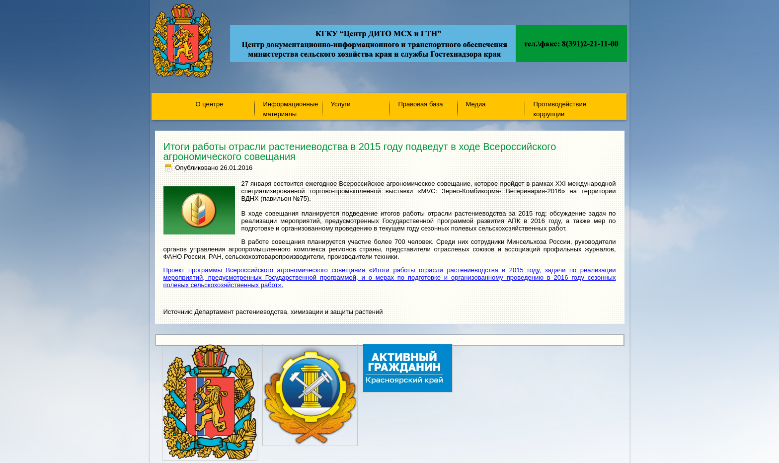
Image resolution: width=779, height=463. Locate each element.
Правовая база (420, 104)
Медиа (476, 104)
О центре (210, 104)
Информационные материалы (290, 108)
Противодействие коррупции (560, 108)
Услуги (341, 104)
